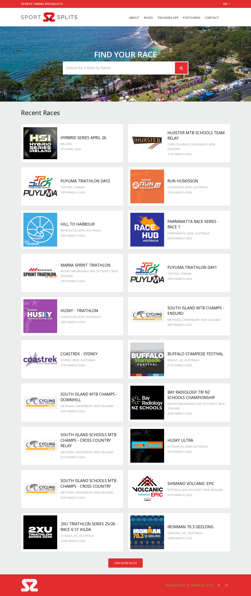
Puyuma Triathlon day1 (192, 267)
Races (148, 18)
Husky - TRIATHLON (79, 310)
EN (226, 4)
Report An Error (202, 585)
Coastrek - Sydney (79, 353)
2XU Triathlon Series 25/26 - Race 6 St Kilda (89, 526)
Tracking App (168, 18)
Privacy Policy (175, 585)
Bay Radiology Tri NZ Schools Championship (191, 394)
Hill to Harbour (78, 224)
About (134, 18)
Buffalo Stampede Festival (195, 353)
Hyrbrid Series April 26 (83, 137)
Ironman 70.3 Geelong (190, 526)
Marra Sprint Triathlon (86, 265)
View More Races (125, 563)
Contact (212, 18)
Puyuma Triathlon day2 (85, 181)
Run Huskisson (182, 181)
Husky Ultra (180, 440)
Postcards (191, 18)
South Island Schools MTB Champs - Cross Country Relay (88, 440)
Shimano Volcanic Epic (191, 483)
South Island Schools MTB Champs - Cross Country (88, 483)
